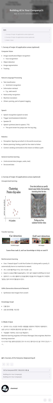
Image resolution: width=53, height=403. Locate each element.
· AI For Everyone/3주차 (32, 14)
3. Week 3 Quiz (7, 354)
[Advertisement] (26, 60)
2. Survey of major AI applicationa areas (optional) (20, 209)
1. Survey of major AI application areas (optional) (20, 79)
